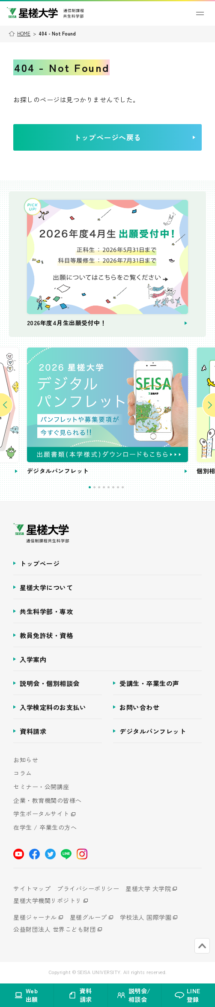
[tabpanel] (107, 411)
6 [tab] (113, 487)
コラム (22, 773)
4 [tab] (104, 487)
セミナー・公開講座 (41, 787)
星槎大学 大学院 (148, 888)
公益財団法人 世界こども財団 (54, 929)
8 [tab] (123, 487)
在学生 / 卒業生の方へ (45, 827)
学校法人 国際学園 (146, 917)
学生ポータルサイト (41, 814)
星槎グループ (88, 917)
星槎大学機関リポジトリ (47, 900)
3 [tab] (99, 487)
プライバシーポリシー (88, 888)
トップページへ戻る (134, 137)
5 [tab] (109, 487)
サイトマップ (32, 888)
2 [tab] (94, 487)
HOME (23, 33)
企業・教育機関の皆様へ (47, 800)
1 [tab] (90, 487)
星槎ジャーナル (35, 917)
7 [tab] (118, 487)
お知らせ (25, 760)
